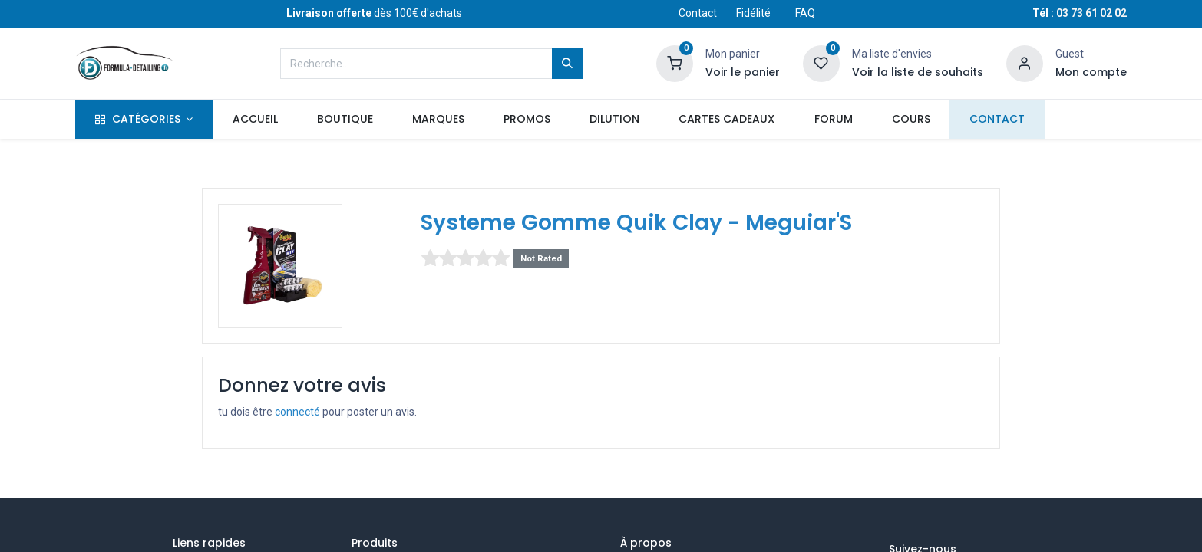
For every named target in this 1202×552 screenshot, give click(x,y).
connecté (297, 412)
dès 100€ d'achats (374, 13)
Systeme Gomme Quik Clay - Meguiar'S (636, 223)
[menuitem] (255, 120)
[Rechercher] (567, 63)
